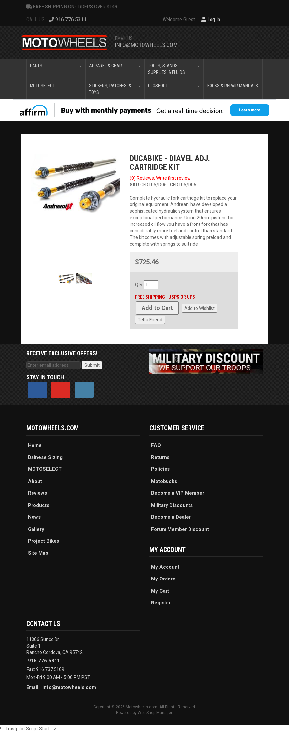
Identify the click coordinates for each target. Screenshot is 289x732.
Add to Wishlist (199, 308)
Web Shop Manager (155, 712)
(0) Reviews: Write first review (160, 178)
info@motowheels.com (146, 44)
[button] (56, 69)
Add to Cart (157, 307)
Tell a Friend (150, 319)
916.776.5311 (44, 661)
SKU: (135, 184)
